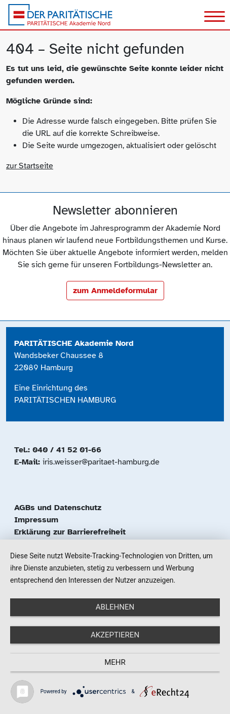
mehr (115, 662)
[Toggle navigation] (214, 17)
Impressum (36, 520)
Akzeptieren (115, 634)
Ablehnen (115, 607)
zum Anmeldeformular (115, 290)
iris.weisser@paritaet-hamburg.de (101, 462)
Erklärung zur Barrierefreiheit (70, 532)
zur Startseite (29, 166)
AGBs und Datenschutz (57, 508)
